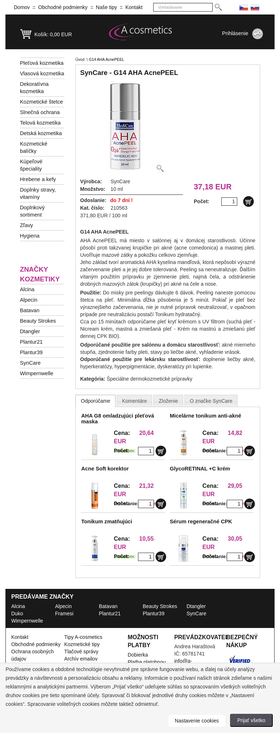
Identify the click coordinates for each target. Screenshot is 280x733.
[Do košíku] (248, 201)
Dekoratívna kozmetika (34, 87)
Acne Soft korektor (105, 469)
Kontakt (133, 7)
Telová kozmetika (40, 123)
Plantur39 (31, 352)
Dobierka (138, 655)
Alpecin (28, 300)
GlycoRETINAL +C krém (200, 469)
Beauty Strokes (38, 321)
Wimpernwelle (36, 373)
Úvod (79, 59)
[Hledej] (218, 7)
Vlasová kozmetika (42, 73)
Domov (22, 7)
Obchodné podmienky (62, 7)
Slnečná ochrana (40, 112)
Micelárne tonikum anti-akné (205, 416)
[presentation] (95, 401)
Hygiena (29, 236)
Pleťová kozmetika (41, 63)
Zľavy (26, 225)
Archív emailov (80, 659)
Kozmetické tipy (82, 644)
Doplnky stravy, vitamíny (38, 193)
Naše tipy (106, 7)
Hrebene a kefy (38, 179)
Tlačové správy (81, 651)
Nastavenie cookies (197, 721)
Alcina (27, 289)
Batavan (29, 310)
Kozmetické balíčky (33, 147)
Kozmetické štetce (41, 102)
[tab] (95, 401)
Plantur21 (31, 342)
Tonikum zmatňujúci (106, 521)
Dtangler (30, 331)
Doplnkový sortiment (32, 211)
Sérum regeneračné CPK (201, 521)
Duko (17, 613)
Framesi (64, 613)
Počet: (121, 450)
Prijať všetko (251, 720)
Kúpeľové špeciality (31, 165)
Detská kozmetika (41, 133)
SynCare (30, 363)
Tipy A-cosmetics (83, 637)
